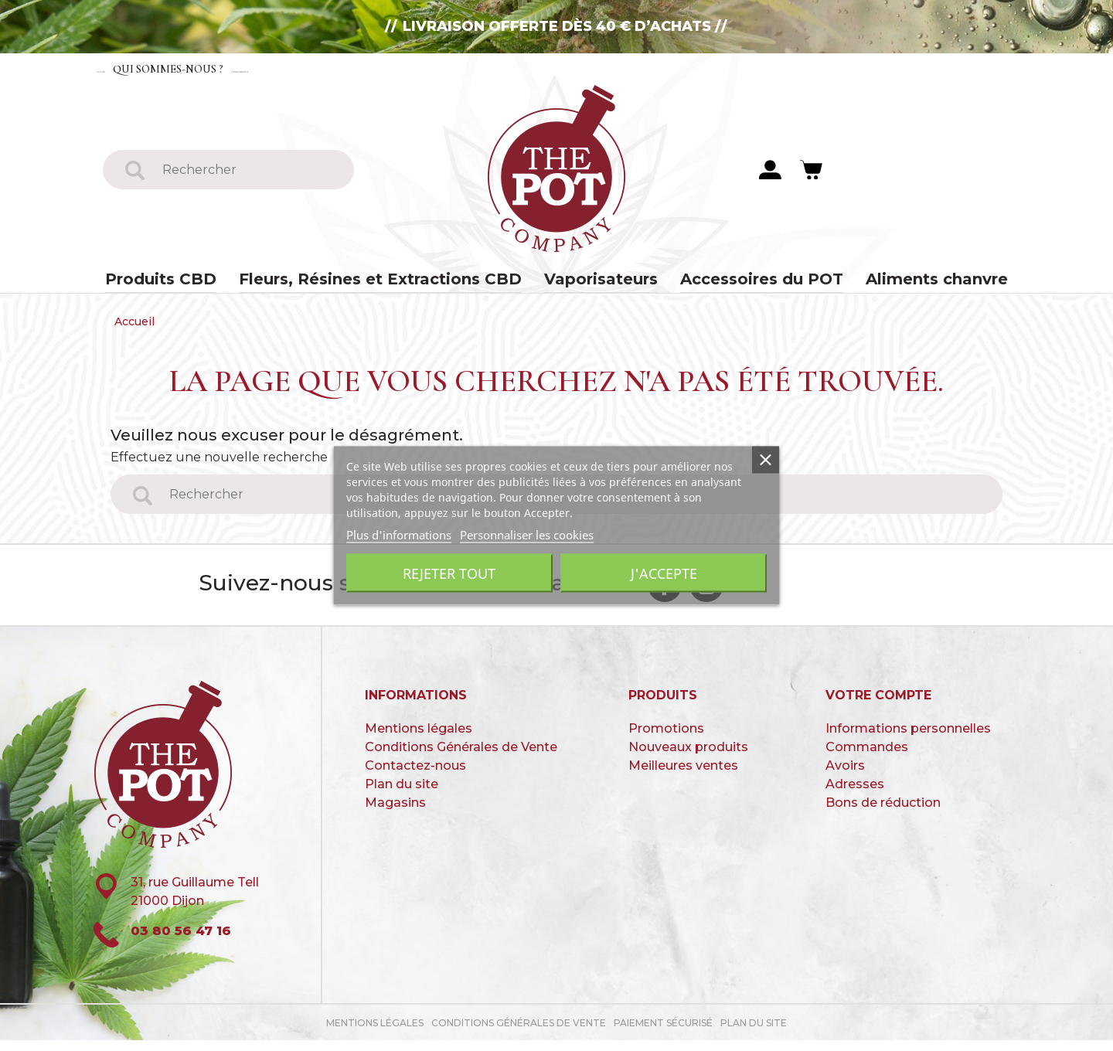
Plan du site (401, 794)
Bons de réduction (883, 812)
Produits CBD (195, 282)
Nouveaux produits (688, 757)
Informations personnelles (908, 738)
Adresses (854, 794)
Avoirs (845, 775)
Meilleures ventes (683, 775)
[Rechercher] (247, 171)
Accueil (126, 68)
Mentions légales (418, 738)
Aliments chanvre (903, 282)
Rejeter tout (449, 573)
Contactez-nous (369, 68)
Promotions (666, 738)
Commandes (866, 757)
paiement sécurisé (663, 1033)
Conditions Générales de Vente (461, 757)
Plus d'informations (398, 535)
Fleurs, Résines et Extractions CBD (393, 282)
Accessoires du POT (740, 282)
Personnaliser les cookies (527, 535)
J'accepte (664, 573)
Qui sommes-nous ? (230, 68)
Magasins (395, 812)
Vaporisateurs (594, 282)
